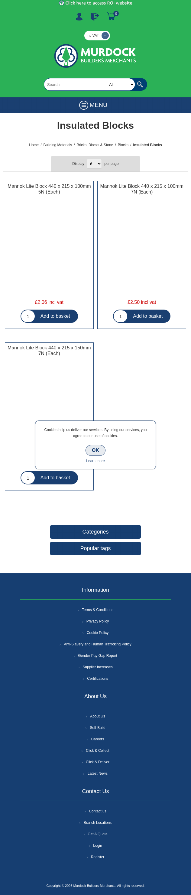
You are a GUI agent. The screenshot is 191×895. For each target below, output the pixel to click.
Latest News (98, 773)
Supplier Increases (97, 667)
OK (95, 450)
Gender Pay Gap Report (97, 656)
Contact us (97, 811)
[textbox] (89, 84)
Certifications (97, 678)
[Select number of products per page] (94, 164)
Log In (95, 16)
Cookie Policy (98, 633)
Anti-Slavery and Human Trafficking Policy (97, 644)
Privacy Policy (97, 621)
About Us (97, 716)
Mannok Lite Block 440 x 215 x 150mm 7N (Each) (49, 350)
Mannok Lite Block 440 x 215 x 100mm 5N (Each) (49, 189)
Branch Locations (98, 823)
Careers (97, 739)
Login (97, 845)
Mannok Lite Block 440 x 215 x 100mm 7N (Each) (141, 189)
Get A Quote (97, 834)
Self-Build (97, 728)
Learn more (95, 461)
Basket (111, 16)
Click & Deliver (97, 762)
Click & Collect (97, 750)
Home (34, 145)
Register (79, 16)
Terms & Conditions (97, 610)
